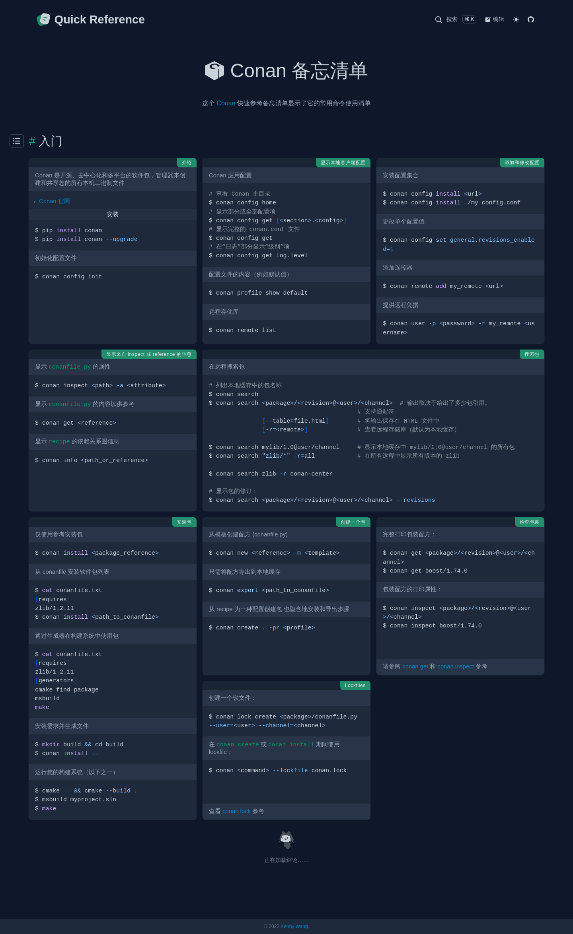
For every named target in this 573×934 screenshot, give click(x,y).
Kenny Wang (294, 926)
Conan (225, 103)
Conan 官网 (54, 201)
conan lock (236, 811)
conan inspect (455, 666)
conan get (415, 666)
